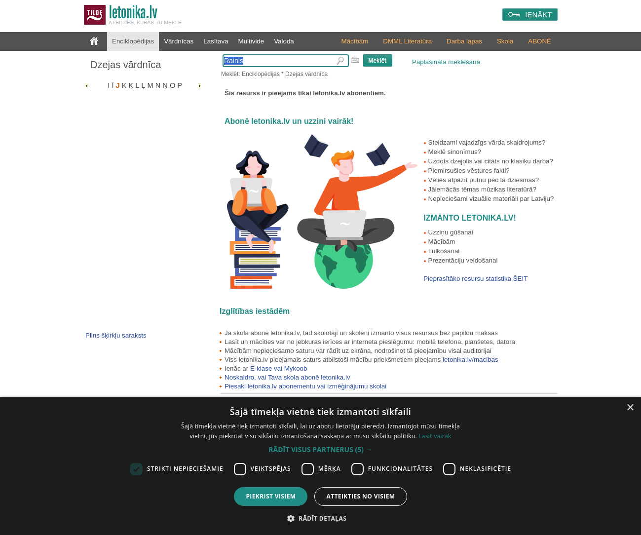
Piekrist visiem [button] (271, 496)
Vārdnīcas (178, 41)
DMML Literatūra (407, 41)
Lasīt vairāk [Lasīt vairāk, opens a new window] (434, 436)
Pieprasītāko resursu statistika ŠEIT (475, 278)
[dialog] (320, 466)
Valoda (284, 41)
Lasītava (215, 41)
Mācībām (355, 41)
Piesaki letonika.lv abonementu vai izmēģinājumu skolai (305, 386)
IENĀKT (538, 14)
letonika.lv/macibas (470, 359)
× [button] (630, 408)
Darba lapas (464, 41)
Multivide (251, 41)
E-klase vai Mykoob (278, 368)
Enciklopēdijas (133, 41)
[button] (320, 449)
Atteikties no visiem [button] (360, 496)
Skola (505, 41)
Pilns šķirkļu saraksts (116, 335)
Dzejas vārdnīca (125, 64)
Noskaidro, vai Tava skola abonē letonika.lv (287, 377)
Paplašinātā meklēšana (446, 62)
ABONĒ (539, 41)
